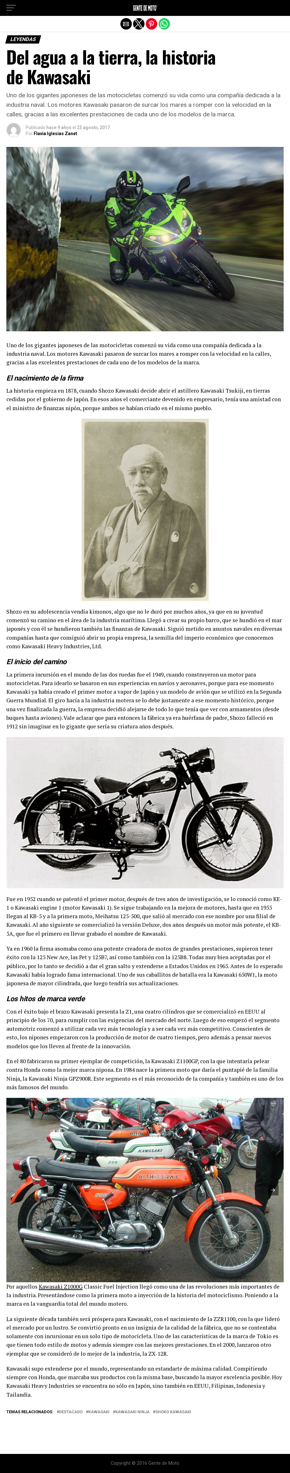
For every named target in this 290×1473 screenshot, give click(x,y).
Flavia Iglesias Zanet (55, 133)
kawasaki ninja (132, 1412)
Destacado (71, 1412)
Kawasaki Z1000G (61, 1286)
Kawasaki (99, 1412)
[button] (11, 8)
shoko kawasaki (173, 1412)
